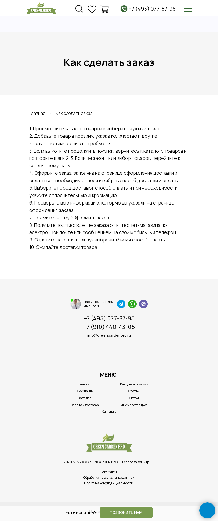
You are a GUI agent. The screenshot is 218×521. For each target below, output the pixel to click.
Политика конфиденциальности (108, 483)
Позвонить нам (126, 512)
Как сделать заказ (134, 384)
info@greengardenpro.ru (109, 335)
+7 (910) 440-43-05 (109, 327)
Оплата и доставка (85, 405)
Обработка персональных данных (108, 477)
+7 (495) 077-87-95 (152, 8)
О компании (85, 391)
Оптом (134, 398)
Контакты (109, 411)
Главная (37, 113)
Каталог (84, 398)
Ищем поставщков (134, 405)
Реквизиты (109, 472)
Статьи (133, 391)
